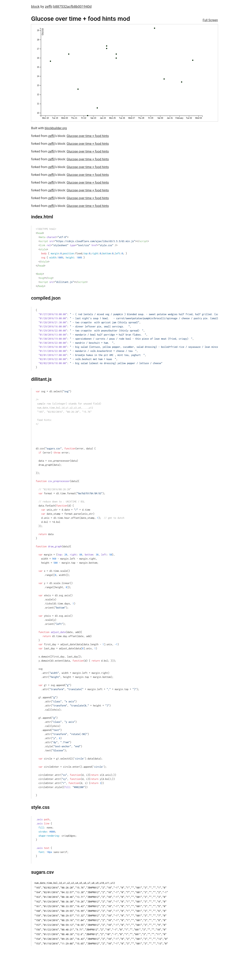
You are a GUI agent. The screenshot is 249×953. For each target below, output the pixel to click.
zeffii (48, 6)
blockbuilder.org (56, 128)
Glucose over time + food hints (88, 136)
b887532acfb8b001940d (72, 6)
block (35, 6)
